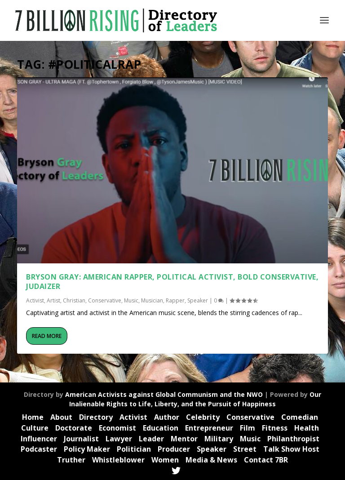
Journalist (81, 439)
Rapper (175, 300)
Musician (152, 300)
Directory (96, 417)
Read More (47, 336)
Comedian (299, 417)
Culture (35, 428)
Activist (35, 300)
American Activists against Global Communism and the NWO (164, 394)
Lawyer (119, 439)
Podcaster (39, 449)
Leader (151, 439)
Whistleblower (118, 460)
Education (160, 428)
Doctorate (73, 428)
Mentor (184, 439)
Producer (174, 449)
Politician (134, 449)
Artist (53, 300)
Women (165, 460)
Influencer (39, 439)
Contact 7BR (266, 460)
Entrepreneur (209, 428)
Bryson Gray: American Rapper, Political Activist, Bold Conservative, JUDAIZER (172, 281)
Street (245, 449)
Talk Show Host (291, 449)
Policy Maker (87, 449)
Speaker (197, 300)
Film (247, 428)
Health (306, 428)
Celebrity (203, 417)
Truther (71, 460)
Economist (117, 428)
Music (131, 300)
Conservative (104, 300)
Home (33, 417)
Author (166, 417)
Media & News (211, 460)
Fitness (275, 428)
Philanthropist (293, 439)
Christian (74, 300)
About (61, 417)
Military (218, 439)
